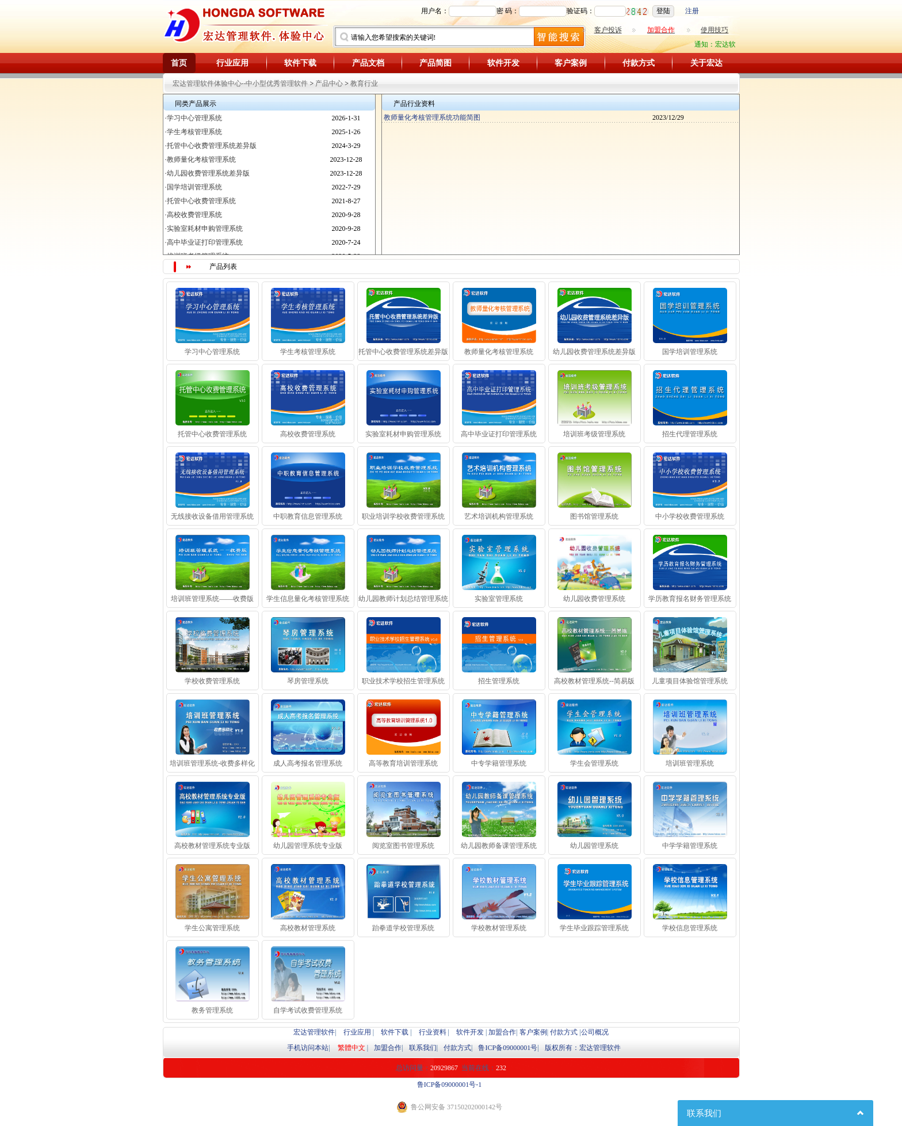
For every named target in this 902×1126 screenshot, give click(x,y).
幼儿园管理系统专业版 (307, 846)
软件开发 (503, 63)
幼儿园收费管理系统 (594, 599)
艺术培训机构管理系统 (498, 516)
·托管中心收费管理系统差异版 (211, 146)
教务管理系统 (212, 1010)
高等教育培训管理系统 (403, 763)
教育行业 (364, 83)
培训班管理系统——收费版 (212, 599)
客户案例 (571, 63)
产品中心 (329, 83)
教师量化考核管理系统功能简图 (431, 117)
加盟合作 (502, 1032)
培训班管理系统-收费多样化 (212, 763)
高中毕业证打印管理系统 (499, 434)
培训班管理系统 (690, 763)
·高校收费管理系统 (193, 215)
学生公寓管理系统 (212, 928)
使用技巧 (714, 30)
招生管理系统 (498, 681)
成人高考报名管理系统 (307, 763)
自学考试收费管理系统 (307, 1010)
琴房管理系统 (307, 681)
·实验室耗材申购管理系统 (204, 229)
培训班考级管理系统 (594, 434)
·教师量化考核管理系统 (200, 159)
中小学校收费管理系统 (689, 516)
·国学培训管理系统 (193, 187)
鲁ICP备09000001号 (507, 1048)
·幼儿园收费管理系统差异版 (207, 173)
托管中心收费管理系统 (212, 434)
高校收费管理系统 (307, 434)
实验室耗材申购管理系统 (403, 434)
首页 (179, 63)
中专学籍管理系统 (498, 763)
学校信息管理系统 (689, 928)
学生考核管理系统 (307, 352)
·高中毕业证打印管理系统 (204, 242)
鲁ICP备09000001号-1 (449, 1085)
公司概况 (595, 1032)
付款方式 (638, 63)
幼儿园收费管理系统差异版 (594, 352)
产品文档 (368, 63)
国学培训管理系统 (689, 352)
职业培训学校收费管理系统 (403, 516)
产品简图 (435, 63)
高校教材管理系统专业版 (212, 846)
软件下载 (300, 63)
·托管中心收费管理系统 (200, 201)
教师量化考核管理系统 (498, 352)
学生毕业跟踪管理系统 (594, 928)
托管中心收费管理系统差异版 (403, 352)
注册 (692, 11)
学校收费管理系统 (212, 681)
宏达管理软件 (314, 1032)
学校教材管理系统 (498, 928)
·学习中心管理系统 (193, 118)
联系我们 (423, 1048)
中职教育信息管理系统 (307, 516)
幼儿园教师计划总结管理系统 (403, 599)
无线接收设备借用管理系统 (212, 516)
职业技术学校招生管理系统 (403, 681)
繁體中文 (351, 1048)
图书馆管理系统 (594, 516)
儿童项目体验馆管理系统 (690, 681)
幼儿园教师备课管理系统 (499, 846)
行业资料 (432, 1032)
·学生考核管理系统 (193, 132)
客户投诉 (608, 30)
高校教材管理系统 (307, 928)
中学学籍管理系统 (689, 846)
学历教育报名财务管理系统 (689, 599)
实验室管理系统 (499, 599)
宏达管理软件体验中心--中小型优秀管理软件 (240, 83)
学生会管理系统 (594, 763)
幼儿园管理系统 (594, 846)
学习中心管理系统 (212, 352)
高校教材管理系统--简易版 (594, 681)
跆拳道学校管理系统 (403, 928)
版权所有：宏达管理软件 (583, 1048)
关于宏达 (706, 63)
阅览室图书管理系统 (403, 846)
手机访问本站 (307, 1048)
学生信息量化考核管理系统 (307, 599)
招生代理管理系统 (689, 434)
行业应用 (232, 63)
